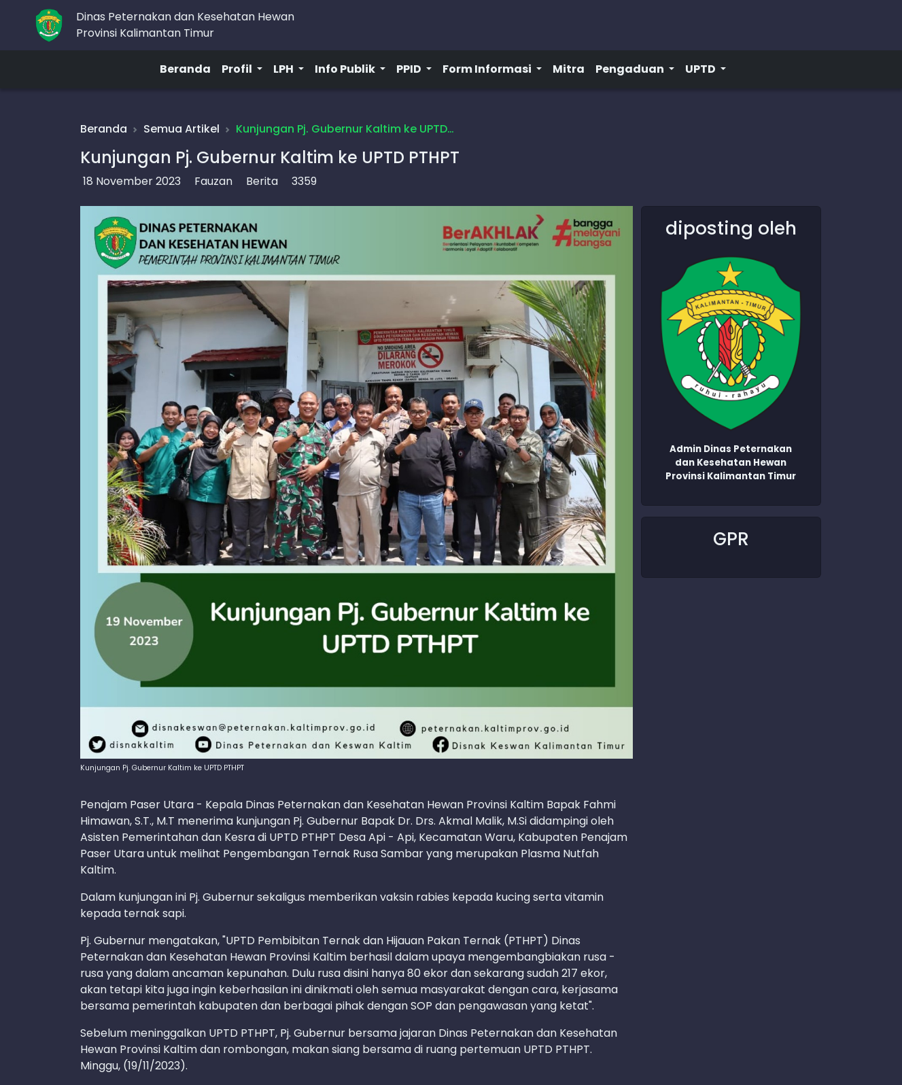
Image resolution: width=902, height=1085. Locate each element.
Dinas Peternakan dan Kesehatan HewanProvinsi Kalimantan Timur (185, 25)
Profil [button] (238, 69)
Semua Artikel (181, 129)
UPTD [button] (701, 69)
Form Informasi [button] (488, 69)
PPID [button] (409, 69)
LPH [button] (284, 69)
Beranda (185, 69)
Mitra (569, 69)
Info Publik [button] (346, 69)
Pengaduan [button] (630, 69)
